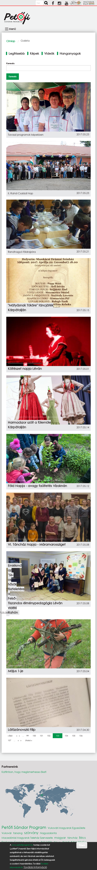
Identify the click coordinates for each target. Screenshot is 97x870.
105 (74, 735)
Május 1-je (15, 671)
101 (42, 735)
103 (58, 735)
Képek (34, 53)
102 (49, 735)
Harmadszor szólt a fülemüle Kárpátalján (29, 425)
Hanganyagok (70, 53)
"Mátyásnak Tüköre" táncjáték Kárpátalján (30, 307)
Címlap (10, 41)
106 (81, 735)
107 (10, 740)
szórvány (31, 833)
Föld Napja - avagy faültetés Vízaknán (37, 486)
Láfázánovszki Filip (21, 729)
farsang (18, 833)
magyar (60, 837)
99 (28, 735)
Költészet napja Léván (25, 368)
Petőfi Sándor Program (24, 827)
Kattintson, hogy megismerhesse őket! (24, 771)
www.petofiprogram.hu (22, 845)
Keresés (10, 63)
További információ (35, 867)
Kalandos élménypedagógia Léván (35, 603)
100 (35, 735)
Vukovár (7, 833)
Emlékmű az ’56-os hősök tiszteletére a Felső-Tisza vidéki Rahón (16, 589)
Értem (82, 845)
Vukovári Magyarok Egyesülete (66, 827)
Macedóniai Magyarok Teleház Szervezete (27, 837)
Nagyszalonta (48, 833)
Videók (49, 53)
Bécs (82, 837)
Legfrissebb (17, 53)
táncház (72, 837)
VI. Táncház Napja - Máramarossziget (37, 544)
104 (67, 735)
